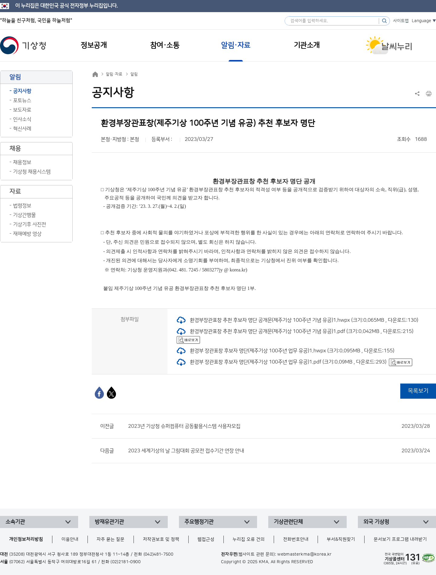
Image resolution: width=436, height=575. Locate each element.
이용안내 (69, 539)
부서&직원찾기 (341, 539)
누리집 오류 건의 (249, 539)
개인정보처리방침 (26, 539)
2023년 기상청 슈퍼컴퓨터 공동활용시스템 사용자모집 (279, 426)
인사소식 (22, 119)
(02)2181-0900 (125, 562)
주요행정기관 (198, 522)
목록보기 (418, 391)
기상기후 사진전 (29, 224)
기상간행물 (24, 215)
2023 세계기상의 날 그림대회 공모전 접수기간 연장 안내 (279, 451)
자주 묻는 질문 (110, 539)
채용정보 (22, 162)
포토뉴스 (22, 100)
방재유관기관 (109, 522)
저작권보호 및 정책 (161, 539)
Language (421, 20)
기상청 (23, 45)
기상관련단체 (288, 522)
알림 (134, 74)
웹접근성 (205, 539)
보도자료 (22, 110)
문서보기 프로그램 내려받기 (400, 539)
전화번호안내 (296, 539)
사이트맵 (401, 20)
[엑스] (111, 393)
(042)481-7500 (158, 554)
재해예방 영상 (27, 234)
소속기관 (15, 522)
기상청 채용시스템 (32, 171)
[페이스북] (99, 393)
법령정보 (22, 205)
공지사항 (22, 91)
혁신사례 (22, 128)
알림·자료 (114, 74)
